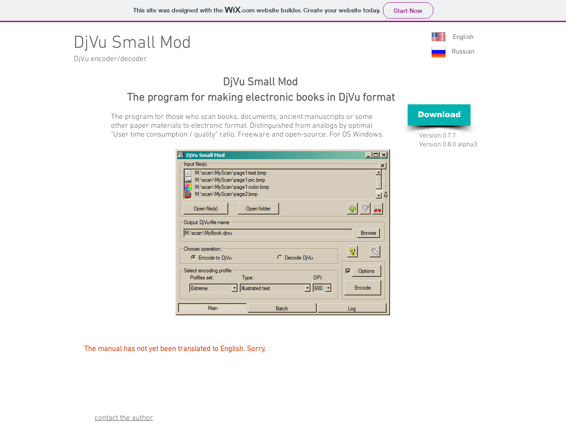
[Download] (439, 115)
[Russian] (463, 52)
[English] (463, 37)
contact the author (124, 418)
